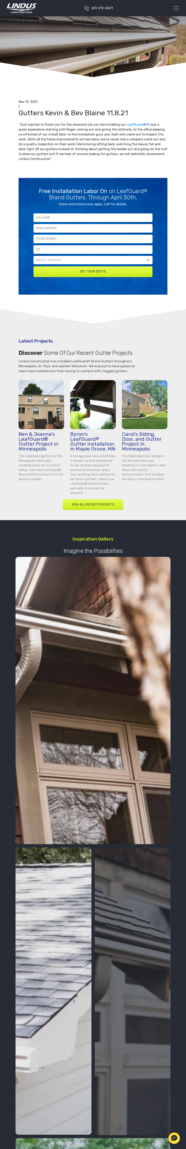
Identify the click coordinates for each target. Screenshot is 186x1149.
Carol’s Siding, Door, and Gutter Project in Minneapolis (141, 441)
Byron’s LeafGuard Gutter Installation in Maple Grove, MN (92, 441)
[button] (174, 1138)
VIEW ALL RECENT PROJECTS (93, 504)
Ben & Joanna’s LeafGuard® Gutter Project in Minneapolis (38, 441)
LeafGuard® (136, 125)
